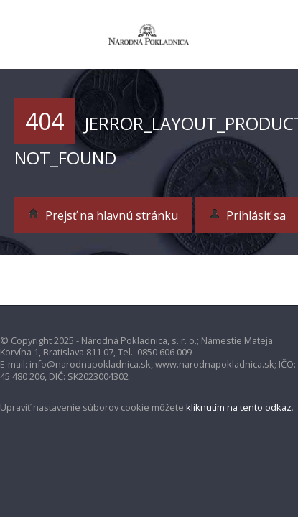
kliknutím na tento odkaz (239, 407)
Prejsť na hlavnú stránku (103, 215)
